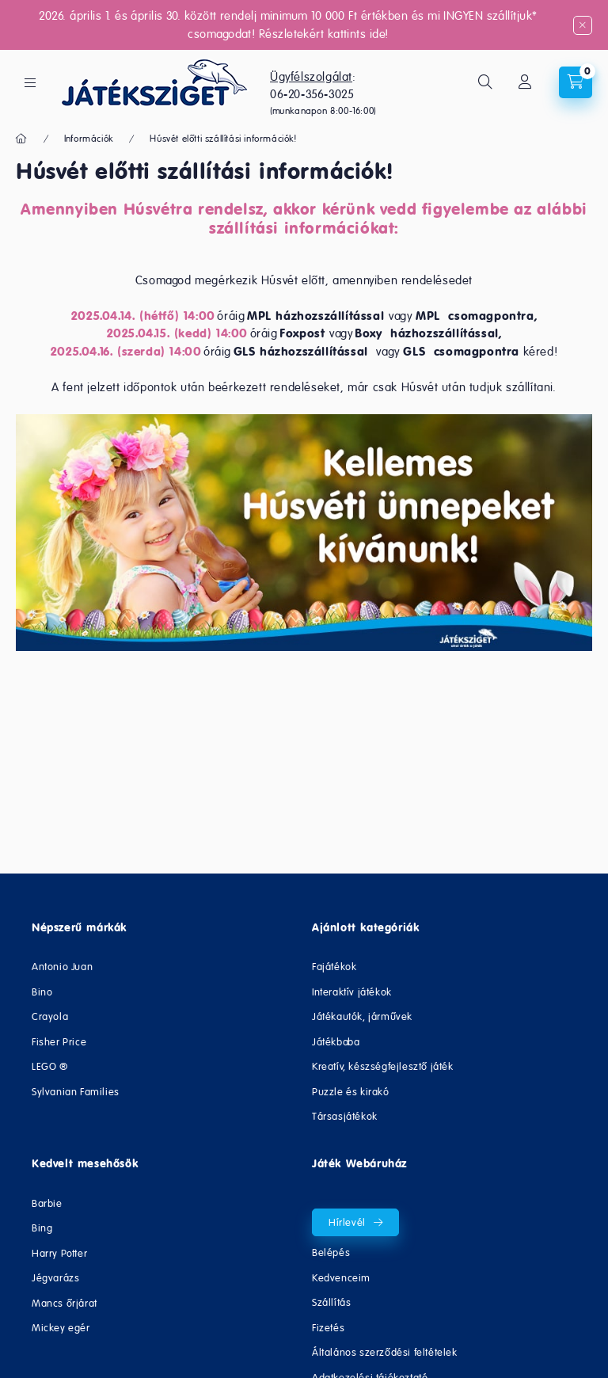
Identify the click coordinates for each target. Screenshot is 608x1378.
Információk (88, 138)
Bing (42, 1228)
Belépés (331, 1252)
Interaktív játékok (352, 992)
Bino (42, 992)
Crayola (50, 1016)
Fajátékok (334, 967)
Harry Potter (59, 1253)
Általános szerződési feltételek (385, 1352)
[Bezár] (582, 25)
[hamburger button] (30, 82)
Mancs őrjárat (64, 1303)
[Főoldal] (22, 138)
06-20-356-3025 (312, 94)
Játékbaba (335, 1042)
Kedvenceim (341, 1278)
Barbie (47, 1203)
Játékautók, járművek (362, 1016)
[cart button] (575, 82)
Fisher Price (59, 1042)
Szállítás (331, 1302)
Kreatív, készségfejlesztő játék (383, 1066)
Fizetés (328, 1328)
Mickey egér (61, 1328)
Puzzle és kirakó (351, 1092)
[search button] (485, 82)
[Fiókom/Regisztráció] (525, 82)
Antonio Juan (62, 967)
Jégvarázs (55, 1278)
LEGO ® (50, 1066)
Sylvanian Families (76, 1092)
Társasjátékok (345, 1116)
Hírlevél (347, 1222)
